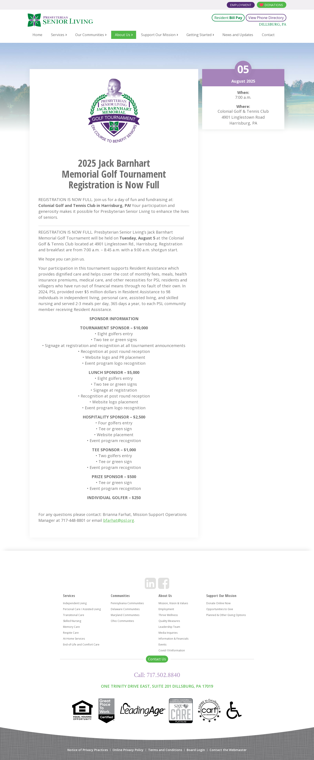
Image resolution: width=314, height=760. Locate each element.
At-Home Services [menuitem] (74, 638)
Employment (240, 5)
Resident (228, 17)
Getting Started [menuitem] (199, 34)
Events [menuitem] (162, 644)
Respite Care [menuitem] (71, 633)
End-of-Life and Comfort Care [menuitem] (81, 644)
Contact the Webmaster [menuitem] (228, 750)
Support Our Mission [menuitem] (158, 34)
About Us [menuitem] (122, 34)
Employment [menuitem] (166, 609)
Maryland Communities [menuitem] (125, 615)
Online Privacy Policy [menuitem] (128, 750)
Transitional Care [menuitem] (73, 615)
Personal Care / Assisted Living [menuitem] (82, 609)
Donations (274, 5)
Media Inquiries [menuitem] (168, 633)
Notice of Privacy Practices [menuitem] (87, 750)
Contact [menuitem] (268, 34)
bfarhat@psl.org (118, 520)
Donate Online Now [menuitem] (218, 603)
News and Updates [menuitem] (237, 34)
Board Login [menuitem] (196, 750)
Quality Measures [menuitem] (169, 621)
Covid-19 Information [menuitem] (172, 650)
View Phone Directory (266, 17)
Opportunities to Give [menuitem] (219, 609)
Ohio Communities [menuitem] (122, 621)
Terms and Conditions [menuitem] (165, 750)
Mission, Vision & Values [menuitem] (173, 603)
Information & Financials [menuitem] (173, 638)
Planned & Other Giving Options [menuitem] (226, 615)
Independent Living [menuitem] (75, 603)
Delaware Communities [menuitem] (125, 609)
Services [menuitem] (57, 34)
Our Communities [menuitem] (89, 34)
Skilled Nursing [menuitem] (72, 621)
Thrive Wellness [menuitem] (168, 615)
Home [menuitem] (37, 34)
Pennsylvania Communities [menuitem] (127, 603)
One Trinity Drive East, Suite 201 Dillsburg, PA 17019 (157, 686)
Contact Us (157, 659)
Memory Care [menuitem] (71, 627)
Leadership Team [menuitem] (169, 627)
